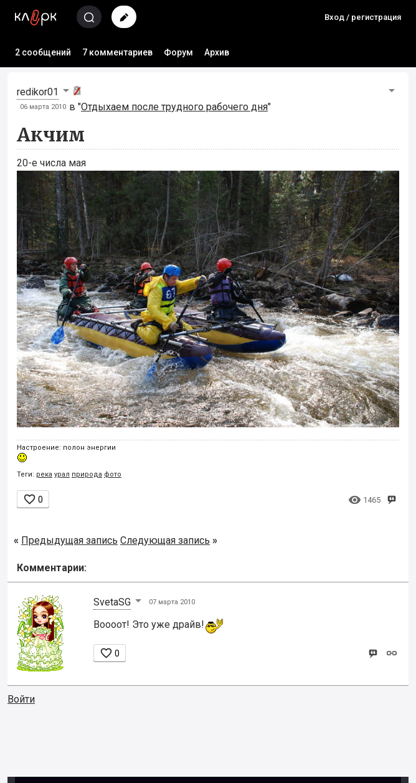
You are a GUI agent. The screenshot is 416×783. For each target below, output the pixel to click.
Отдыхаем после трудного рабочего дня (174, 107)
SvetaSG (112, 602)
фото (112, 474)
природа (87, 474)
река (44, 474)
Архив (216, 52)
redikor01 (38, 92)
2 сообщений (43, 52)
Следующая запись (165, 540)
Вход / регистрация (362, 17)
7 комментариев (117, 52)
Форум (178, 52)
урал (62, 474)
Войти (21, 699)
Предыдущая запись (69, 540)
